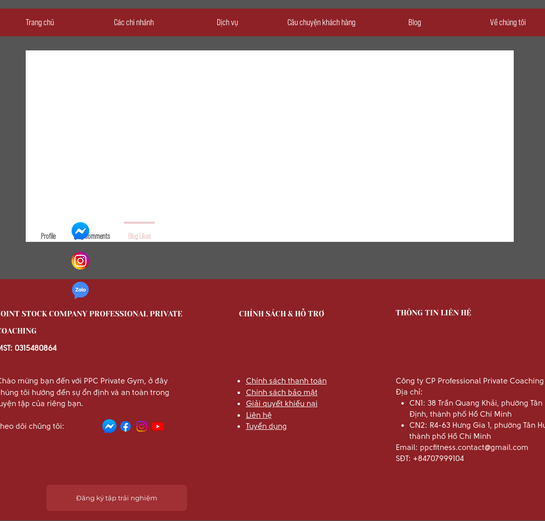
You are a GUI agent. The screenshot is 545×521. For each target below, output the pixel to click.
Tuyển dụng (266, 426)
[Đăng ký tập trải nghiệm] (116, 498)
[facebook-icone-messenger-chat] (80, 231)
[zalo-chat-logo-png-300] (80, 290)
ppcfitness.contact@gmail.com (474, 447)
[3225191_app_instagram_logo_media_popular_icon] (80, 261)
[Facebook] (125, 426)
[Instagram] (142, 426)
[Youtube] (158, 426)
